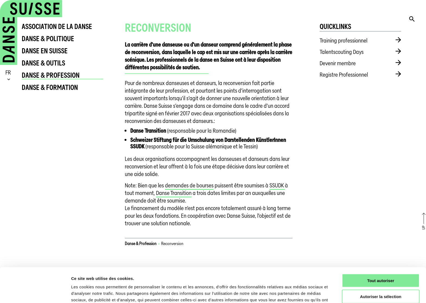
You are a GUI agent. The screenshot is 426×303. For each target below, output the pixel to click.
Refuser (380, 281)
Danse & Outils (43, 62)
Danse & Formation (50, 87)
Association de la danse (57, 26)
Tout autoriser (380, 249)
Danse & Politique (48, 38)
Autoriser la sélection (381, 265)
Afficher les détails (299, 292)
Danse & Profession (51, 75)
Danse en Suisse (45, 50)
